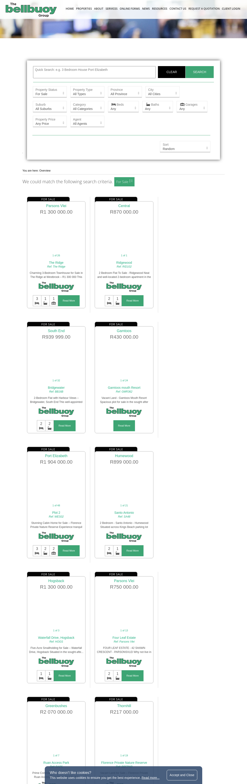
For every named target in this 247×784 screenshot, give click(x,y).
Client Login (231, 9)
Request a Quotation (204, 9)
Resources (159, 9)
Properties (84, 9)
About (98, 9)
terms (90, 762)
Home (70, 9)
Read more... (150, 778)
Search (199, 72)
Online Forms (130, 9)
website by (181, 762)
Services (111, 9)
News (146, 9)
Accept (182, 775)
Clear (171, 72)
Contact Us (178, 9)
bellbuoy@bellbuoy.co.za (147, 742)
